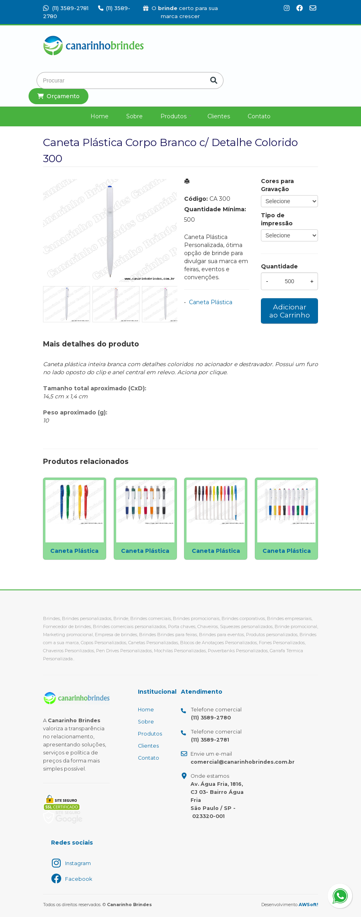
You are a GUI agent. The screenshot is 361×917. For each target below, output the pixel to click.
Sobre (134, 116)
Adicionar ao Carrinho (289, 311)
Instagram (78, 863)
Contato (259, 116)
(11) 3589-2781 (65, 8)
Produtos (173, 116)
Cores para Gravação (277, 185)
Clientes (218, 116)
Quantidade (279, 266)
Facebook (78, 879)
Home (99, 116)
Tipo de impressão (277, 219)
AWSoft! (308, 904)
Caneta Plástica (210, 302)
